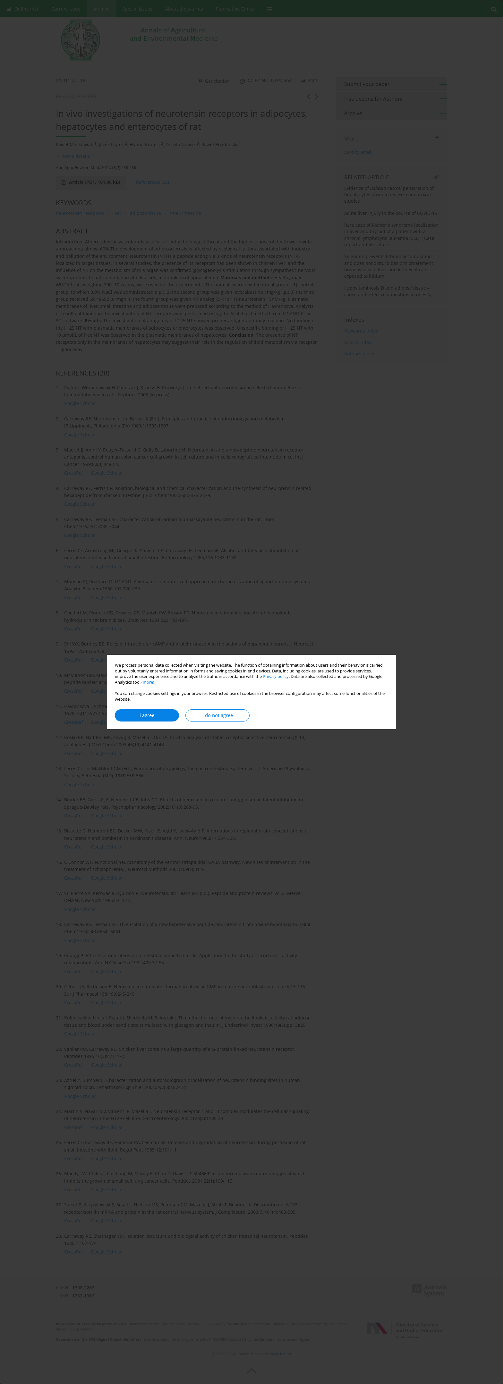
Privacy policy (276, 676)
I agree (147, 715)
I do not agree (217, 715)
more (148, 682)
